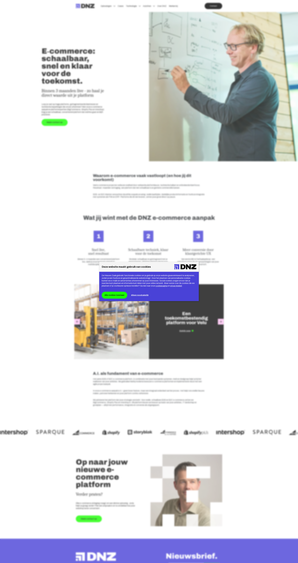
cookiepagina (161, 286)
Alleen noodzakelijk (140, 295)
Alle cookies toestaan (114, 295)
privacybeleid (176, 286)
